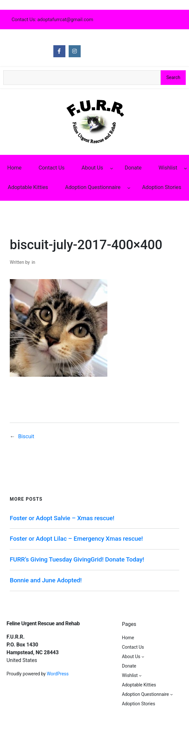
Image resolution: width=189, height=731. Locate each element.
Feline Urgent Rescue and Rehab (43, 623)
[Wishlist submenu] (185, 167)
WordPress (58, 673)
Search (173, 77)
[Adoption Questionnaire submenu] (128, 187)
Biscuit (26, 436)
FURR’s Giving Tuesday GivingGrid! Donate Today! (77, 559)
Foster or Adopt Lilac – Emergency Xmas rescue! (76, 538)
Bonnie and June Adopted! (46, 580)
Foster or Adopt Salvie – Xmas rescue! (62, 518)
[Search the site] (82, 77)
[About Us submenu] (111, 167)
